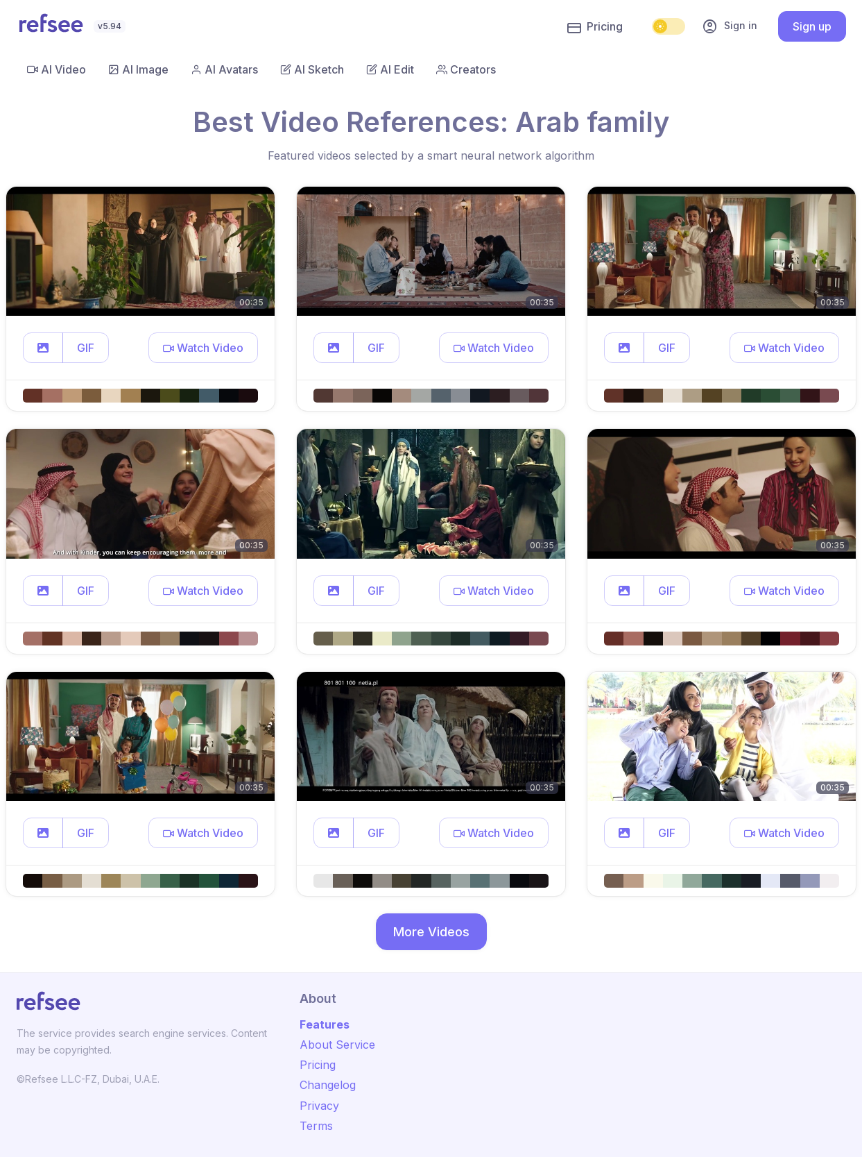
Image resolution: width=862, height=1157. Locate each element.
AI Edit (390, 69)
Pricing (595, 27)
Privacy (319, 1106)
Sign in (729, 26)
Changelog (328, 1085)
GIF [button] (85, 348)
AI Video (56, 69)
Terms (316, 1126)
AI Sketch (312, 69)
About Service (337, 1045)
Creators (466, 69)
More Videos (431, 931)
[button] (43, 347)
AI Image (138, 69)
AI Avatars (224, 69)
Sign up (812, 26)
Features (325, 1024)
